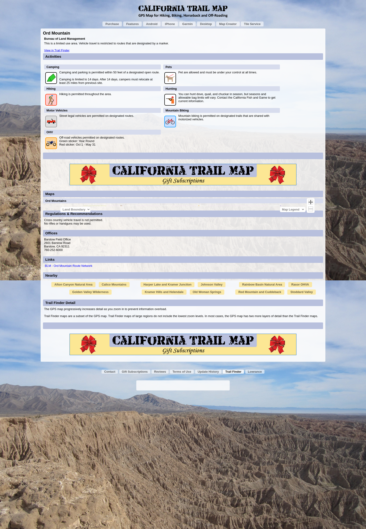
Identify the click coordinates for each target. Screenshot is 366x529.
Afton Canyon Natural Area (73, 419)
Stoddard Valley (301, 426)
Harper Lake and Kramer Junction (168, 419)
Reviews (160, 506)
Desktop (206, 24)
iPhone (170, 24)
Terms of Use (181, 506)
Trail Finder (233, 506)
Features (132, 24)
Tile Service (252, 24)
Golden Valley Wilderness (90, 426)
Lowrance (255, 506)
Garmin (187, 24)
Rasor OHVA (300, 419)
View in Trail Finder (57, 50)
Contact (109, 506)
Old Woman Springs (207, 426)
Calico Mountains (114, 419)
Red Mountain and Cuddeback (259, 426)
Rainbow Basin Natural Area (262, 419)
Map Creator (228, 24)
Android (152, 24)
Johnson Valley (211, 419)
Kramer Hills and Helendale (164, 426)
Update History (208, 506)
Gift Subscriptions (135, 506)
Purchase (112, 24)
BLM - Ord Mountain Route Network (68, 400)
